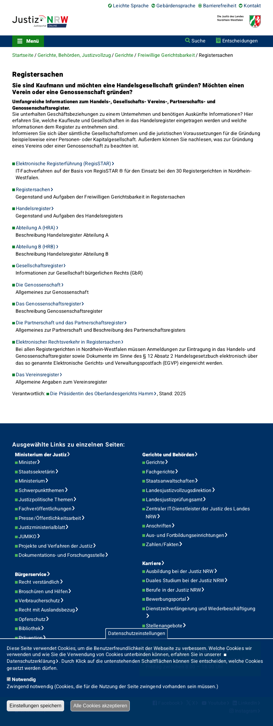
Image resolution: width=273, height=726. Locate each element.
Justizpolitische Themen (46, 499)
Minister (28, 462)
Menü (32, 41)
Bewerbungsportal (166, 599)
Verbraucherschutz (39, 600)
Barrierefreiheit (219, 5)
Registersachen (33, 189)
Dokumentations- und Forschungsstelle (62, 555)
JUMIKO (27, 536)
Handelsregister (33, 208)
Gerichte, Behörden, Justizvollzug (74, 55)
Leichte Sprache (131, 5)
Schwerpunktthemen (41, 490)
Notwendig (24, 679)
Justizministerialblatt (42, 527)
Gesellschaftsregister (39, 265)
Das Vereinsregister (37, 374)
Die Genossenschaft (38, 285)
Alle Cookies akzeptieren (100, 705)
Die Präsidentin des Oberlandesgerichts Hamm (101, 393)
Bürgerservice (30, 574)
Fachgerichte (160, 472)
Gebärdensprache (175, 5)
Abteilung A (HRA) (35, 227)
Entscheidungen (240, 41)
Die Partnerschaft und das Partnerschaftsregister (70, 322)
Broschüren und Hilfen (43, 591)
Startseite (23, 55)
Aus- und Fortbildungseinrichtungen (185, 535)
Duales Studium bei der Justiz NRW (185, 580)
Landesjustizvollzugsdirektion (178, 490)
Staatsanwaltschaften (170, 481)
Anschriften (158, 526)
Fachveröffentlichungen (45, 509)
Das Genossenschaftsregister (48, 304)
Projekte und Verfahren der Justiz (56, 546)
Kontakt (252, 5)
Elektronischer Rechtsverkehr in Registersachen (68, 342)
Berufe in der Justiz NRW (173, 590)
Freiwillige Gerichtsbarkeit (166, 55)
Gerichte (124, 55)
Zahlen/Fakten (162, 544)
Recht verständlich (39, 582)
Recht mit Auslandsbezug (47, 610)
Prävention (30, 638)
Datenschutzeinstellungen (136, 633)
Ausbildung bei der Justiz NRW (179, 571)
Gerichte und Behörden (168, 454)
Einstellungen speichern (35, 705)
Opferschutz (32, 619)
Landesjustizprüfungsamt (174, 499)
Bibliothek (30, 628)
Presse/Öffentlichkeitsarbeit (50, 518)
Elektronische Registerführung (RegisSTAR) (63, 163)
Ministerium (32, 481)
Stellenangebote (164, 625)
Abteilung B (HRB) (35, 246)
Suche (198, 41)
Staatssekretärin (37, 472)
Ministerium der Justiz (41, 454)
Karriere (151, 563)
